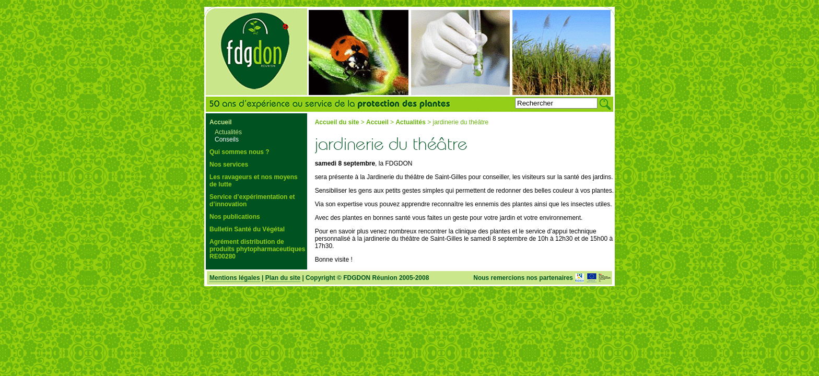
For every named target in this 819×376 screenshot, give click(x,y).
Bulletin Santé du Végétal (247, 229)
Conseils (227, 139)
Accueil (220, 122)
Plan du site (282, 277)
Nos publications (234, 216)
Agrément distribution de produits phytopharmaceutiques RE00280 (257, 249)
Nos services (228, 164)
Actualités (228, 132)
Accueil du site (337, 122)
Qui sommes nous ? (239, 152)
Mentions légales (234, 277)
